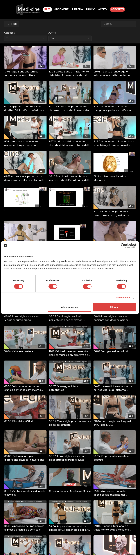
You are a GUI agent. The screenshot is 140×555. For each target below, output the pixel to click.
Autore (52, 32)
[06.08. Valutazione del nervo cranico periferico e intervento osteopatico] (25, 388)
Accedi (102, 9)
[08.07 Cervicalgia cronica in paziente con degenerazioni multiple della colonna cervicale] (70, 318)
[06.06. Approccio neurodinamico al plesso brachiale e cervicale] (25, 528)
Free (47, 9)
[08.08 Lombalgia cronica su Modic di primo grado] (25, 318)
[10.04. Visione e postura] (25, 351)
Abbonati (117, 9)
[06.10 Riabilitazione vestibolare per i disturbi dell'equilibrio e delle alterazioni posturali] (70, 178)
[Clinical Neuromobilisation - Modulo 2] (114, 178)
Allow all (114, 307)
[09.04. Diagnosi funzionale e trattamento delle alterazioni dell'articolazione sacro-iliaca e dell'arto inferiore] (114, 528)
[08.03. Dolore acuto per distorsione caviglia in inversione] (25, 458)
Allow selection (69, 307)
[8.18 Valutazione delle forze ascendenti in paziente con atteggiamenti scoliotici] (25, 143)
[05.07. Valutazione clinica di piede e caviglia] (25, 493)
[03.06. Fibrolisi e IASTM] (25, 421)
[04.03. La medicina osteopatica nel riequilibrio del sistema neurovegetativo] (114, 388)
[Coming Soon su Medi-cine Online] (70, 491)
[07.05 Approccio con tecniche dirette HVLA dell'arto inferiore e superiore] (25, 108)
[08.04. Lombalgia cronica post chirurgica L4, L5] (114, 423)
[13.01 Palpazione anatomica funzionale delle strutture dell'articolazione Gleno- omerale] (25, 73)
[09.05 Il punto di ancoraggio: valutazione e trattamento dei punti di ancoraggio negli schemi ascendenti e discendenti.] (114, 73)
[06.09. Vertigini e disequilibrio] (114, 351)
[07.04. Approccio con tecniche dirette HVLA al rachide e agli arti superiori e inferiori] (70, 528)
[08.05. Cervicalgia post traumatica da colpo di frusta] (70, 423)
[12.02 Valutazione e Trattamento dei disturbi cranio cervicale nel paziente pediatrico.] (70, 73)
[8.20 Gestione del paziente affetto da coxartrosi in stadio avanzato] (70, 108)
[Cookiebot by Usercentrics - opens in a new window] (123, 245)
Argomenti (61, 9)
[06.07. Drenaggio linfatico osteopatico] (70, 388)
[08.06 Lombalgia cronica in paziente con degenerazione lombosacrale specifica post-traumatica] (114, 318)
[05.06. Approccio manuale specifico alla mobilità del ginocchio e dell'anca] (114, 493)
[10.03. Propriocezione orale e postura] (114, 458)
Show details (123, 297)
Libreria (77, 9)
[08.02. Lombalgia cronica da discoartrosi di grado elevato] (70, 458)
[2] (70, 211)
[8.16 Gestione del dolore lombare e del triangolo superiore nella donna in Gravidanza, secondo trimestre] (114, 143)
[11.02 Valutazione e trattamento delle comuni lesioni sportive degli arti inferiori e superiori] (70, 353)
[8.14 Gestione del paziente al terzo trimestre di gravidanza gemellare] (114, 213)
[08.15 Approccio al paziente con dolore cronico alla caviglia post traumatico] (25, 178)
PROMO (90, 9)
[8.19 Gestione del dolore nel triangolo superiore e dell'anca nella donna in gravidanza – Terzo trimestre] (114, 108)
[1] (25, 211)
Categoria (9, 32)
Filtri (12, 23)
